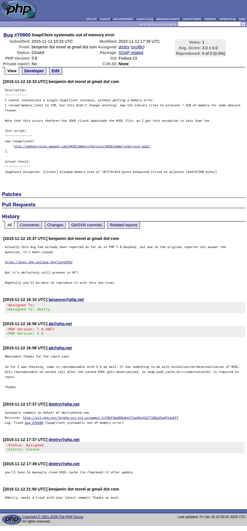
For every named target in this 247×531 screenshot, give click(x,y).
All (9, 225)
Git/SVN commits (86, 225)
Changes (55, 225)
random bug (227, 19)
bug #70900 (34, 426)
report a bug (145, 19)
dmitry (124, 47)
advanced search (168, 19)
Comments (29, 225)
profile (137, 47)
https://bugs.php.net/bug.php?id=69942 (38, 262)
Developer (34, 71)
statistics (210, 19)
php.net (92, 19)
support (105, 19)
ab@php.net (60, 325)
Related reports (123, 225)
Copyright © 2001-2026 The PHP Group (52, 522)
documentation (123, 19)
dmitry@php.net (64, 407)
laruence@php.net (66, 299)
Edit (55, 71)
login (242, 19)
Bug (8, 35)
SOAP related (131, 52)
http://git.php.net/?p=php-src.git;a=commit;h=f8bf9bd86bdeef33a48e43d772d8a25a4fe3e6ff (100, 421)
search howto (192, 19)
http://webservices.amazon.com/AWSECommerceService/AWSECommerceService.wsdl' (82, 146)
